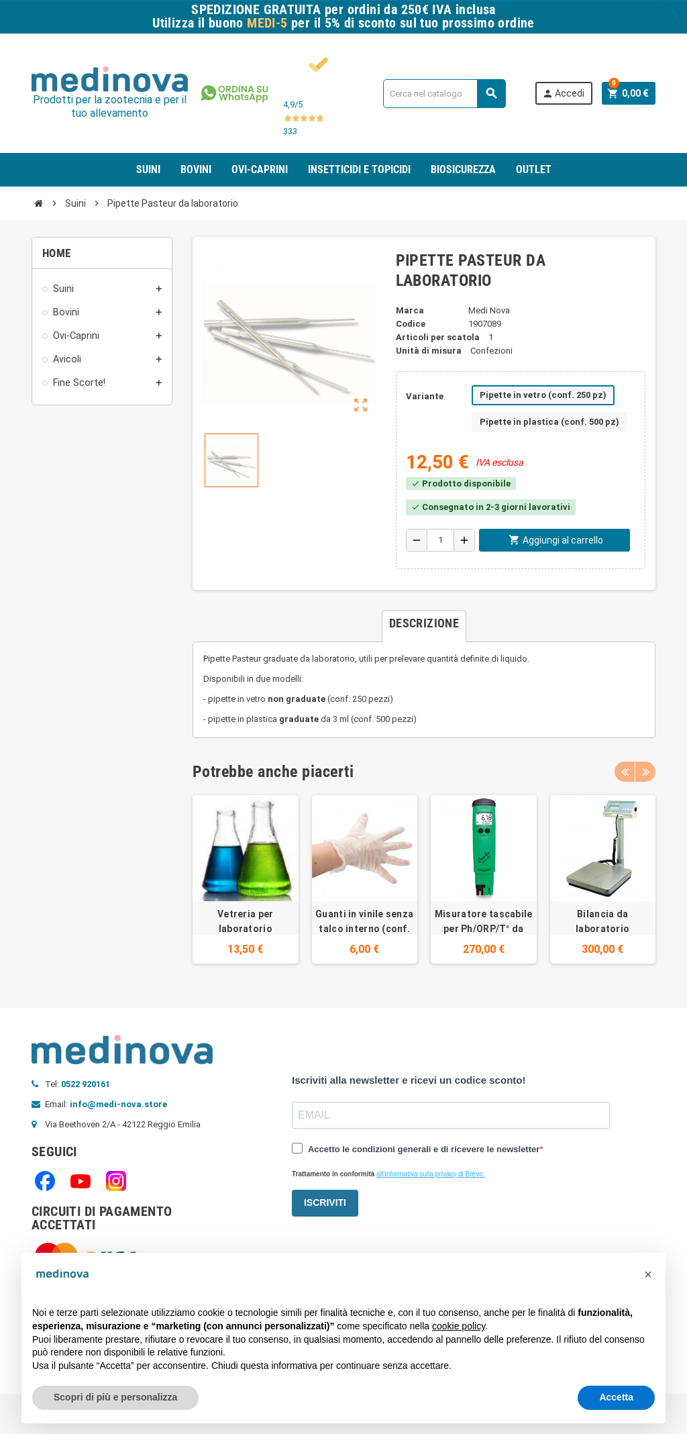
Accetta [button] (616, 1397)
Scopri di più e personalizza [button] (115, 1397)
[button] (648, 1274)
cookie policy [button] (458, 1326)
